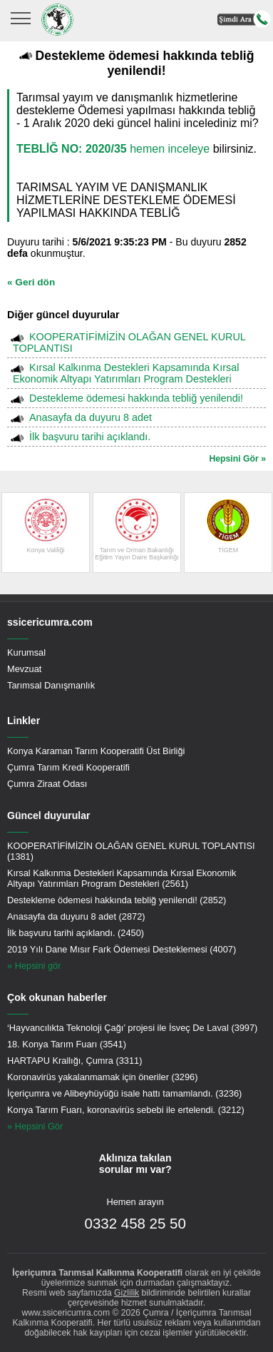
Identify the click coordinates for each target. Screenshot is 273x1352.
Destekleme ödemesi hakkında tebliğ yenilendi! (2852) (116, 900)
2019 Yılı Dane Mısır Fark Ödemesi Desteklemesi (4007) (121, 949)
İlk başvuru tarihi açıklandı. (89, 436)
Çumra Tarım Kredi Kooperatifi (68, 767)
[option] (45, 532)
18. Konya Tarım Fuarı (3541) (66, 1044)
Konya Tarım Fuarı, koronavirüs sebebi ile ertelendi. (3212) (125, 1109)
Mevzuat (24, 669)
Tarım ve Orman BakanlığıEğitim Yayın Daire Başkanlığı (137, 530)
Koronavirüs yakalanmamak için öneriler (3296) (102, 1077)
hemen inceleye (113, 149)
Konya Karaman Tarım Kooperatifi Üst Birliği (96, 751)
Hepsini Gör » (237, 459)
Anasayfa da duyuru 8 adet (90, 417)
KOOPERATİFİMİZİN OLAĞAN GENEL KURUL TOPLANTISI (129, 342)
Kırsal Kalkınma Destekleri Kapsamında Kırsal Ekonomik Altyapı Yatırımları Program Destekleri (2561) (121, 878)
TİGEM (228, 526)
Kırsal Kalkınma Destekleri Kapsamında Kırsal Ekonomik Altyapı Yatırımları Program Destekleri (126, 373)
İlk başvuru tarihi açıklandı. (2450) (75, 932)
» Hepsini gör (34, 965)
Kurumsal (26, 652)
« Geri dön (31, 282)
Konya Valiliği (45, 526)
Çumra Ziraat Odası (47, 783)
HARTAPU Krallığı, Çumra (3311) (74, 1060)
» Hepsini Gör (35, 1126)
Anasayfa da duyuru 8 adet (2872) (76, 916)
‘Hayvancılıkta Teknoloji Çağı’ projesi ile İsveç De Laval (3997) (132, 1027)
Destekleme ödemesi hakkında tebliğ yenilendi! (136, 398)
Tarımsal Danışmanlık (51, 685)
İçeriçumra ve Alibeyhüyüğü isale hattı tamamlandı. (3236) (124, 1093)
